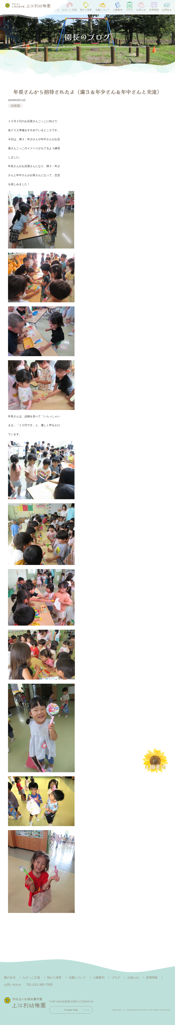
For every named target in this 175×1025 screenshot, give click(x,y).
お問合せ (167, 6)
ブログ (129, 6)
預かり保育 (86, 6)
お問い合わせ (12, 984)
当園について (102, 6)
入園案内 (118, 6)
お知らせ (141, 6)
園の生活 (10, 977)
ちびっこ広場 (69, 6)
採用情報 (154, 6)
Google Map (71, 1009)
